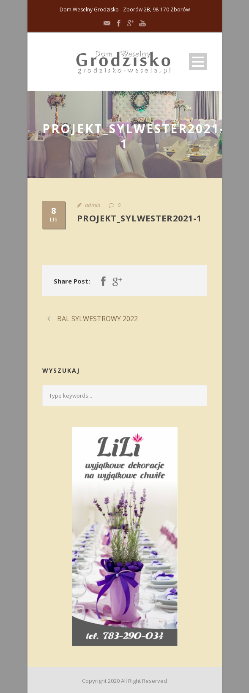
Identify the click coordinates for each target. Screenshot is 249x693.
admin (92, 205)
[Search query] (124, 395)
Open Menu (198, 61)
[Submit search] (197, 395)
